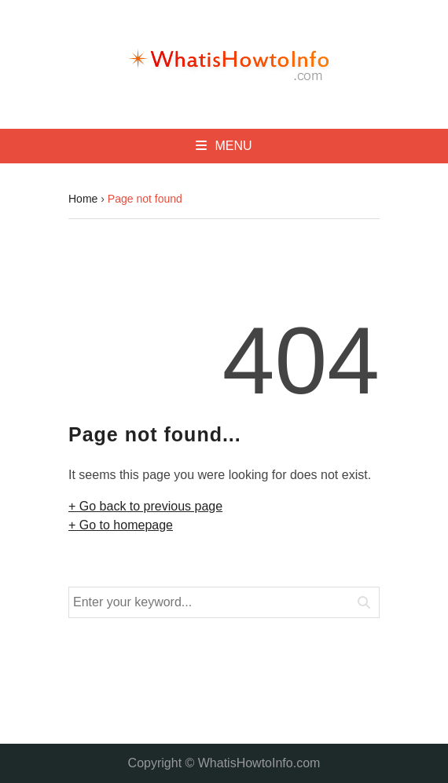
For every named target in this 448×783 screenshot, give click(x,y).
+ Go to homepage (120, 525)
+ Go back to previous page (145, 506)
